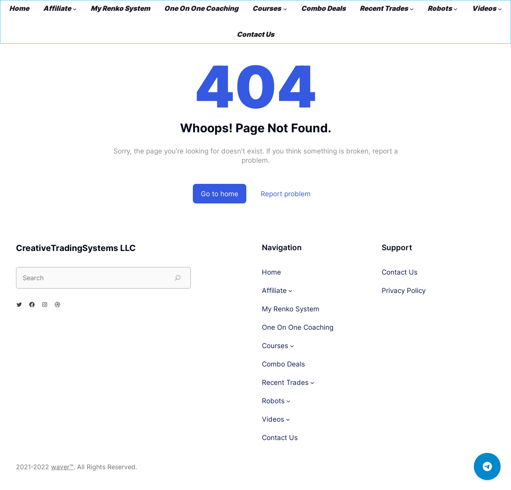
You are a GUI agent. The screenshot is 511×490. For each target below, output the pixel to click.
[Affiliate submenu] (75, 9)
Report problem (286, 193)
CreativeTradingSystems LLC (76, 248)
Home (19, 8)
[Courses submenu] (285, 9)
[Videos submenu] (500, 9)
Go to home (219, 193)
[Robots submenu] (456, 9)
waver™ (62, 467)
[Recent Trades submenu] (412, 9)
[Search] (177, 277)
